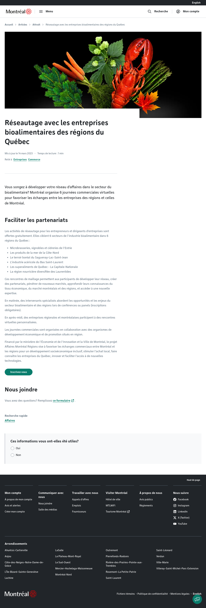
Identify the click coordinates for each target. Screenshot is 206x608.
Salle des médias (47, 509)
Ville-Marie (162, 562)
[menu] (46, 11)
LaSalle (59, 550)
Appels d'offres (80, 499)
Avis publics (146, 499)
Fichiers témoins (126, 593)
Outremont (112, 550)
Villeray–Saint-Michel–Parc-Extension (177, 568)
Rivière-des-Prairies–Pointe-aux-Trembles (124, 564)
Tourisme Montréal (116, 511)
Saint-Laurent (113, 578)
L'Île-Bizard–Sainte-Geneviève (21, 572)
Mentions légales (179, 593)
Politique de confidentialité (152, 593)
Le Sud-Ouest (63, 562)
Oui (18, 448)
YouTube (180, 523)
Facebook (181, 499)
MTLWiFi (110, 505)
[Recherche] (157, 11)
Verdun (160, 556)
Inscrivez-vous (18, 372)
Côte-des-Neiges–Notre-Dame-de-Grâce (24, 564)
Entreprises (20, 159)
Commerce (34, 159)
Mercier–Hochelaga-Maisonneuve (73, 568)
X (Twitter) (181, 517)
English (196, 2)
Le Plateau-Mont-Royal (68, 556)
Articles (22, 24)
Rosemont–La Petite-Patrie (121, 572)
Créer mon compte (15, 511)
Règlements (146, 505)
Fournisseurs (79, 511)
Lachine (9, 578)
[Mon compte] (188, 11)
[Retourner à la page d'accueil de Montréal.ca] (18, 11)
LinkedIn (180, 511)
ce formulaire (61, 400)
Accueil (9, 24)
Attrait (36, 24)
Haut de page (193, 480)
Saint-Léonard (164, 550)
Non (18, 455)
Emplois (76, 505)
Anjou (8, 556)
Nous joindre (45, 503)
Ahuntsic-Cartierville (16, 550)
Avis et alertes (13, 505)
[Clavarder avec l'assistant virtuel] (197, 599)
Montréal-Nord (63, 574)
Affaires (10, 420)
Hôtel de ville (113, 499)
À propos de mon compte (18, 499)
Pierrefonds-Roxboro (117, 556)
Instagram (181, 505)
